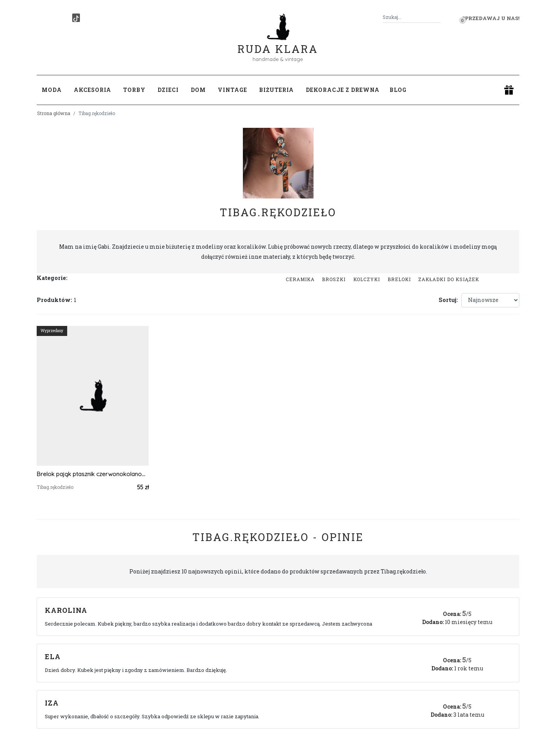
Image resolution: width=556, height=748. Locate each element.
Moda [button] (52, 89)
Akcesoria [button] (92, 89)
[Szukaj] (437, 17)
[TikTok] (76, 18)
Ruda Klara (277, 43)
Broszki (334, 279)
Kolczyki (366, 279)
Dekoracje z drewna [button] (343, 89)
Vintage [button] (232, 89)
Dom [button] (198, 89)
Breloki (399, 279)
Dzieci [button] (168, 89)
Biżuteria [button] (276, 89)
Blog (398, 89)
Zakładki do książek (448, 279)
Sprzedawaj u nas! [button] (490, 18)
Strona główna (53, 113)
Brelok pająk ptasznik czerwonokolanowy (93, 474)
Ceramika (300, 279)
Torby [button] (134, 89)
